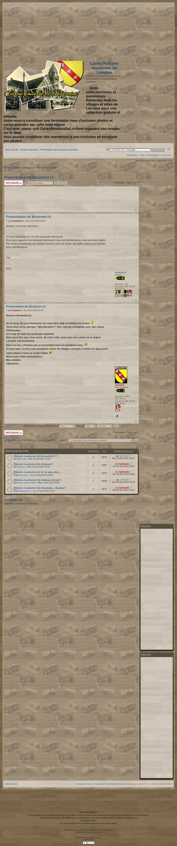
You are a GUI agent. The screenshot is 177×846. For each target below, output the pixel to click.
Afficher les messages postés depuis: (49, 426)
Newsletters (132, 155)
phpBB (80, 830)
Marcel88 (22, 459)
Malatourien (24, 491)
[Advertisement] (141, 30)
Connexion (166, 155)
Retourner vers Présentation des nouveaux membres (32, 440)
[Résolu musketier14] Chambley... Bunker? (40, 487)
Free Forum (97, 832)
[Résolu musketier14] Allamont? (33, 464)
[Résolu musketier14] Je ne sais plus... (37, 472)
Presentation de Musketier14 (29, 177)
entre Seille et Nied (27, 482)
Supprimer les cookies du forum (110, 784)
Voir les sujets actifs (46, 167)
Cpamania (16, 310)
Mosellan (23, 475)
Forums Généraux (29, 149)
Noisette (21, 467)
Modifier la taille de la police (169, 149)
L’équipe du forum (84, 784)
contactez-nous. (88, 820)
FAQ (142, 155)
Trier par (86, 426)
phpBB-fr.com (95, 837)
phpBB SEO (88, 839)
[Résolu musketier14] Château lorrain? (37, 480)
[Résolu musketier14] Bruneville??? (36, 456)
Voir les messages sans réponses (19, 167)
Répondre (13, 182)
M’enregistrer (153, 155)
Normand (123, 456)
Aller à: (63, 440)
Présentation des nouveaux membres (59, 149)
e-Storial (124, 480)
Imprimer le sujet (107, 149)
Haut (136, 210)
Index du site (11, 149)
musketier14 (17, 221)
